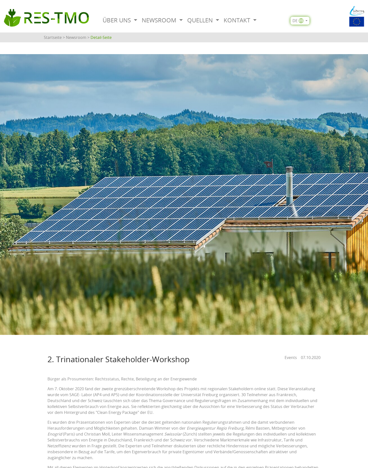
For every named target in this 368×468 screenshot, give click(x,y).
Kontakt (238, 20)
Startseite (53, 37)
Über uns (117, 20)
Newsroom (160, 20)
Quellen (200, 20)
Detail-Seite (101, 37)
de (298, 20)
